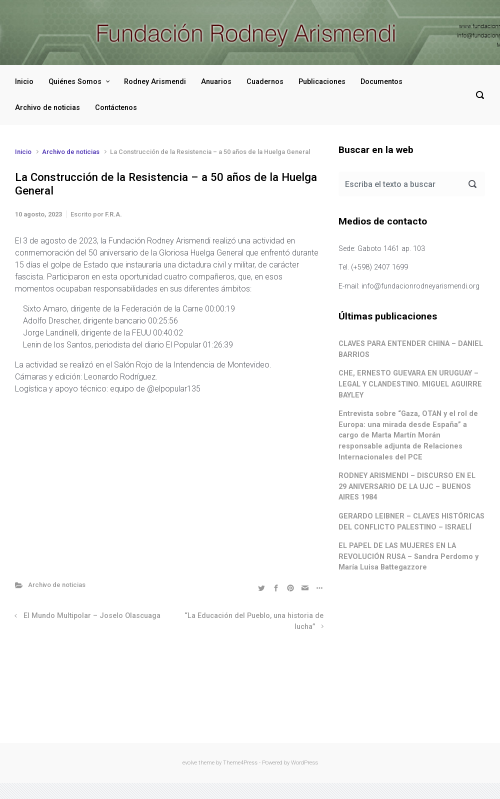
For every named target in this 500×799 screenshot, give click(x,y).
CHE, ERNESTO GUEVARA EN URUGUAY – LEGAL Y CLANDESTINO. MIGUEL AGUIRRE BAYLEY (410, 384)
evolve (189, 763)
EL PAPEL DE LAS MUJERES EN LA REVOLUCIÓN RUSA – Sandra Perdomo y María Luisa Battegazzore (408, 557)
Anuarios (216, 82)
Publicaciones (322, 82)
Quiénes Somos (75, 82)
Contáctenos (116, 108)
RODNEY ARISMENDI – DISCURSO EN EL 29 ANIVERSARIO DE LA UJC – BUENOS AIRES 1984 (407, 487)
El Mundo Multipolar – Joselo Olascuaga (92, 616)
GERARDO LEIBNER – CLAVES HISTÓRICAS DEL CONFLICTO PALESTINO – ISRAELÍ (411, 522)
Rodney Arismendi (155, 82)
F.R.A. (113, 214)
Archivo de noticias (47, 108)
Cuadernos (265, 82)
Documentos (381, 82)
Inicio (24, 82)
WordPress (304, 763)
